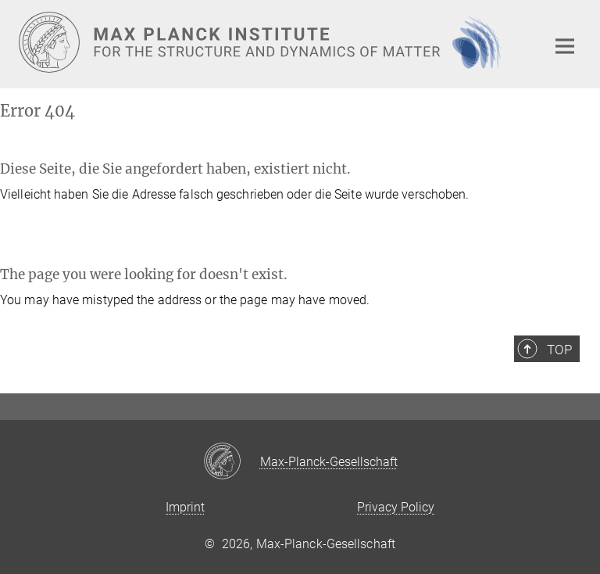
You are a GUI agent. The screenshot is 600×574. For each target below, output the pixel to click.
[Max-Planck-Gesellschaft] (231, 462)
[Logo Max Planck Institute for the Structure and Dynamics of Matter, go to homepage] (273, 42)
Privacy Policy (395, 507)
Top (559, 349)
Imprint (185, 507)
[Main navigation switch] (564, 46)
